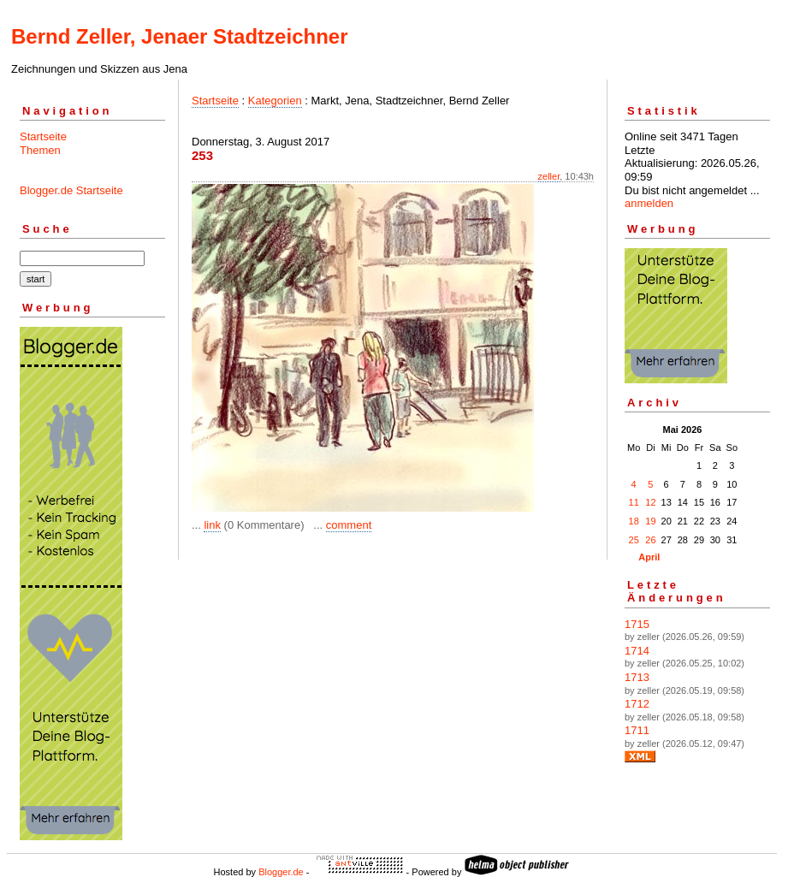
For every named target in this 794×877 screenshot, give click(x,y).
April (649, 557)
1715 (637, 624)
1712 (637, 703)
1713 (637, 677)
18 (634, 521)
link (212, 524)
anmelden (649, 203)
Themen (40, 150)
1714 (637, 650)
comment (348, 524)
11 (634, 502)
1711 (637, 730)
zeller (549, 176)
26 (650, 540)
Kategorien (275, 100)
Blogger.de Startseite (71, 190)
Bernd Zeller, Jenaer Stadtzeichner (179, 36)
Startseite (43, 136)
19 (650, 521)
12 (650, 502)
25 (634, 540)
